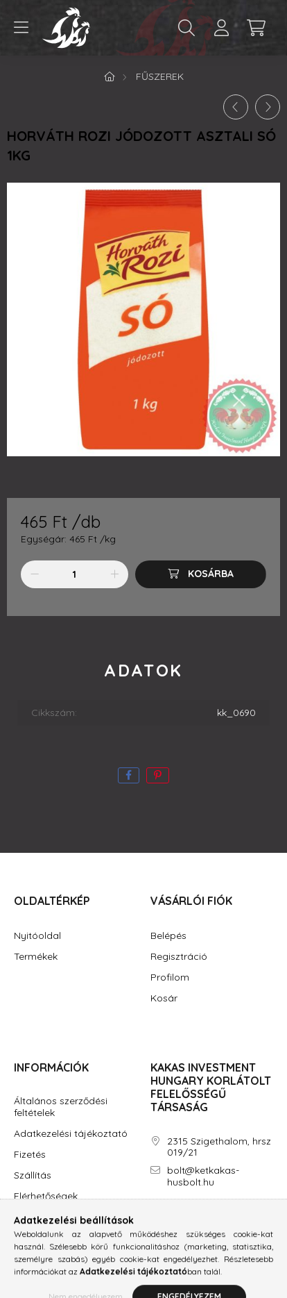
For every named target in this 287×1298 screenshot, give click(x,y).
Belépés (168, 936)
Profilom (169, 977)
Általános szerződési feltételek (60, 1107)
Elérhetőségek (46, 1196)
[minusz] (34, 574)
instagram (181, 1221)
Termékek (36, 957)
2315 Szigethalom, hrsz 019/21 (219, 1147)
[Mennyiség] (74, 574)
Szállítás (32, 1175)
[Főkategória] (109, 76)
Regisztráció (178, 957)
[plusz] (114, 574)
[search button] (186, 28)
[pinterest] (157, 775)
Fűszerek (160, 76)
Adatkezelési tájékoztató (71, 1134)
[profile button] (221, 28)
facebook (153, 1221)
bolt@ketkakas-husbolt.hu (203, 1176)
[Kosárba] (200, 574)
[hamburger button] (21, 28)
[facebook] (128, 775)
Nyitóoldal (37, 936)
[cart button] (256, 28)
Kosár (163, 998)
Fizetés (30, 1154)
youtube (209, 1221)
